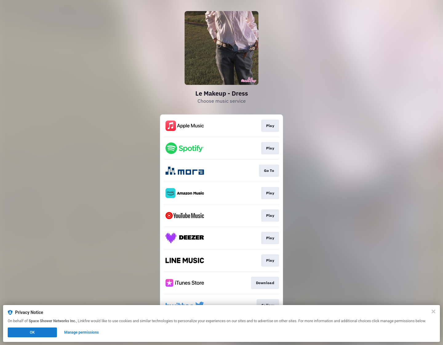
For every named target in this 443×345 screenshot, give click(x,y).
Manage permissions (81, 332)
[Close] (433, 311)
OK (32, 332)
